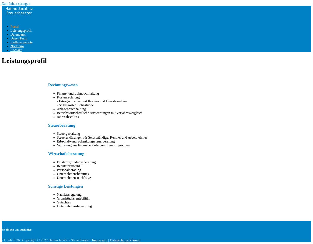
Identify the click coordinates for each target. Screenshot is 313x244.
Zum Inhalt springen (16, 3)
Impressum (99, 240)
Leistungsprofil (21, 30)
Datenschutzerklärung (125, 240)
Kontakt (16, 50)
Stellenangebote (21, 42)
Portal (14, 26)
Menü (6, 19)
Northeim (17, 46)
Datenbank (17, 34)
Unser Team (18, 38)
